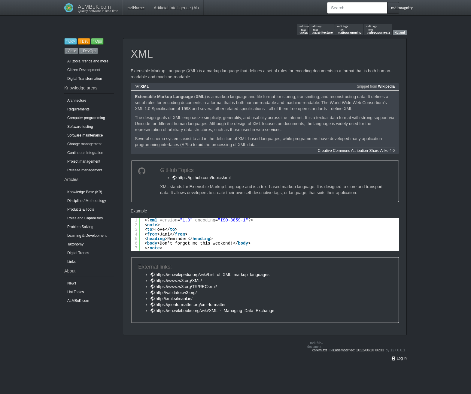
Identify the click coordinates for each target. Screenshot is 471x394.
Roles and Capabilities (85, 218)
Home (135, 8)
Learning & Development (87, 235)
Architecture (76, 100)
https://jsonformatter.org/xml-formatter (191, 304)
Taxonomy (75, 244)
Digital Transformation (84, 79)
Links (71, 262)
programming (349, 29)
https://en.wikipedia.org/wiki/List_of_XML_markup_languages (212, 274)
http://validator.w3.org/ (176, 292)
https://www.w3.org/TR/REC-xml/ (186, 286)
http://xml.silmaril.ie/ (174, 298)
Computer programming (86, 118)
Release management (84, 170)
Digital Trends (78, 253)
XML (144, 86)
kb (302, 29)
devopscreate (378, 29)
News (71, 283)
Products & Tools (80, 209)
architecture (322, 29)
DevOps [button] (88, 51)
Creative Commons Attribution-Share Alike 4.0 (356, 151)
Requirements (78, 109)
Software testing (80, 127)
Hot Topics (75, 292)
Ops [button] (97, 41)
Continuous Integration (85, 153)
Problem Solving (80, 227)
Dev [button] (84, 41)
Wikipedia (386, 86)
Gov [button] (70, 41)
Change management (84, 144)
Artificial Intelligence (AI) (176, 7)
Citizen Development (83, 70)
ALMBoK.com (78, 301)
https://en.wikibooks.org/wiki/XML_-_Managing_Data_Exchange (215, 310)
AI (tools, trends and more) (88, 61)
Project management (83, 161)
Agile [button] (71, 51)
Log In (399, 358)
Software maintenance (85, 135)
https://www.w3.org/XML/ (179, 280)
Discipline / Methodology (86, 201)
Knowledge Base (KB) (84, 192)
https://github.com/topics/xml (204, 177)
